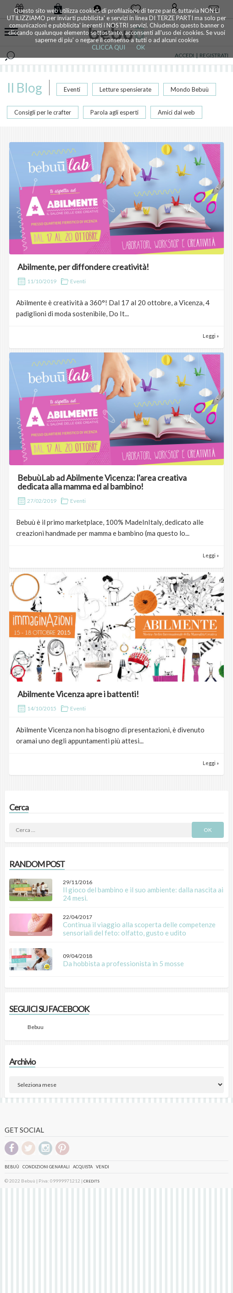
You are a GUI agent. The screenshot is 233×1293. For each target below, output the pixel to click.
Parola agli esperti (114, 112)
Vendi (102, 1166)
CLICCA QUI (108, 47)
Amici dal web (176, 112)
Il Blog (24, 87)
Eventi (72, 89)
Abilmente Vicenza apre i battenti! (78, 694)
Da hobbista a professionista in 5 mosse (123, 963)
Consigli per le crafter (42, 112)
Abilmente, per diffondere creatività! (83, 267)
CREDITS (91, 1181)
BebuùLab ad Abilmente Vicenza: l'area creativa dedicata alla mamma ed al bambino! (102, 482)
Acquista (83, 1166)
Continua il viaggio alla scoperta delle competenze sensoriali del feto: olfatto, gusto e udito (139, 928)
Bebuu (36, 1026)
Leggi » (211, 336)
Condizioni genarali (46, 1166)
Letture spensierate (125, 89)
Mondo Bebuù (190, 89)
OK (140, 47)
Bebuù (12, 1166)
